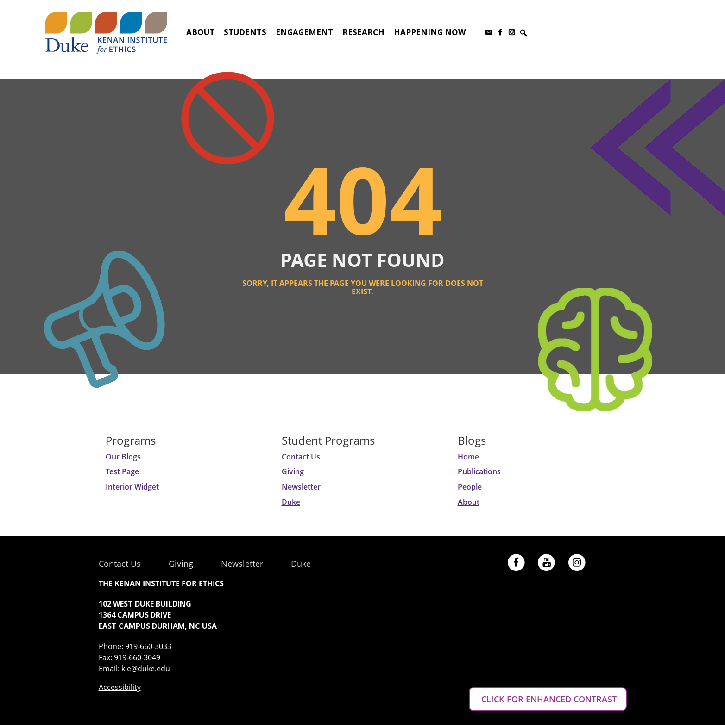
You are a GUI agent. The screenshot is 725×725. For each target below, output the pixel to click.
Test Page (122, 471)
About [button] (200, 32)
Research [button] (363, 32)
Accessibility (120, 687)
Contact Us (301, 457)
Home (468, 457)
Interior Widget (132, 487)
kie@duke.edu (145, 668)
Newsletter (301, 487)
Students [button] (245, 32)
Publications (479, 471)
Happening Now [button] (430, 32)
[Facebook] (500, 32)
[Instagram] (512, 32)
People (470, 487)
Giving (293, 471)
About (468, 502)
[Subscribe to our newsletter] (488, 32)
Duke (291, 502)
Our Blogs (123, 457)
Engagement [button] (304, 32)
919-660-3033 (148, 646)
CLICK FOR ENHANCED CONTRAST (548, 699)
